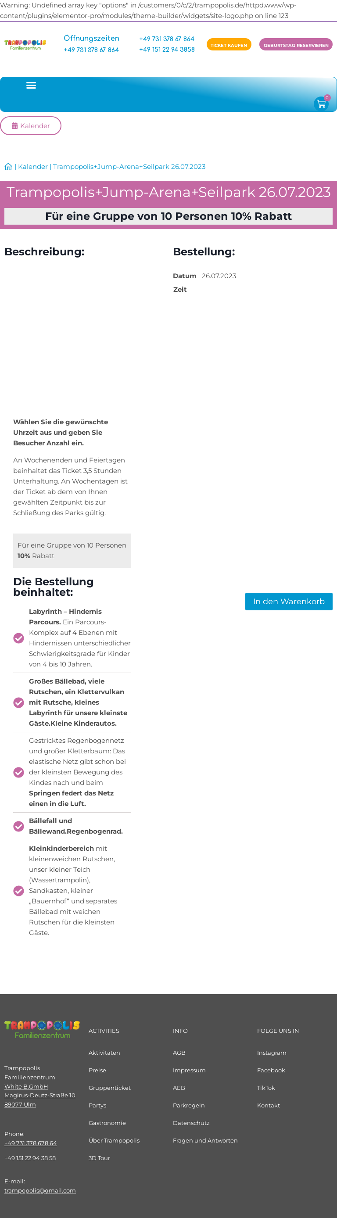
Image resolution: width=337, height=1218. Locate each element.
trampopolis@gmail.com (40, 1190)
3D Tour (99, 1157)
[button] (31, 85)
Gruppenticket (110, 1087)
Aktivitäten (104, 1052)
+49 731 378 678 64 (30, 1142)
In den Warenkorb (289, 601)
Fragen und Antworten (205, 1140)
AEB (179, 1087)
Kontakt (268, 1105)
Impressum (189, 1070)
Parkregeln (189, 1105)
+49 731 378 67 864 (91, 50)
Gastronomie (107, 1122)
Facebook (271, 1070)
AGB (179, 1052)
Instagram (272, 1052)
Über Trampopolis (114, 1140)
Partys (97, 1105)
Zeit (180, 289)
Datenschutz (191, 1122)
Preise (97, 1070)
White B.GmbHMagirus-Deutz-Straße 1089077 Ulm (39, 1095)
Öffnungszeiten (92, 39)
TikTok (266, 1087)
